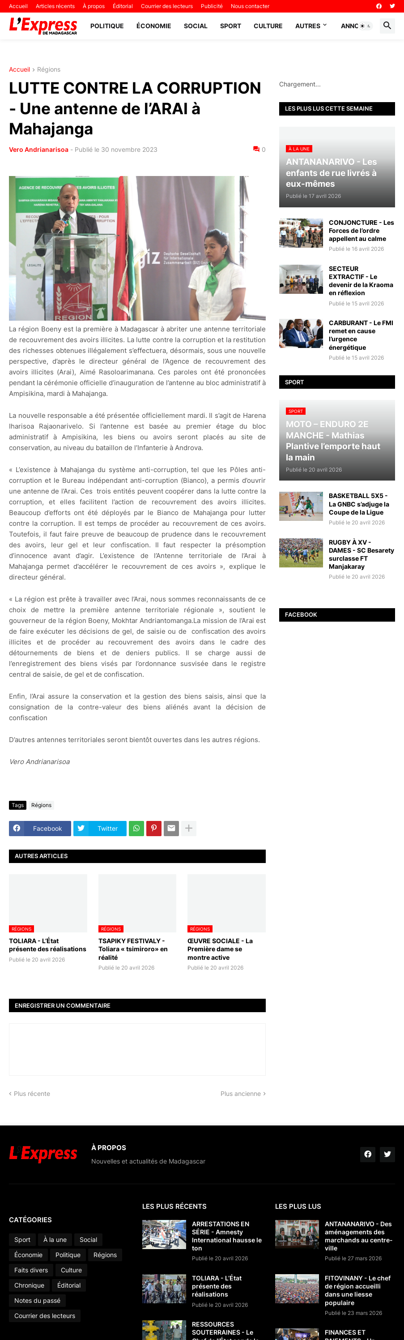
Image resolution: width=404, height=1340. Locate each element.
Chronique (29, 1285)
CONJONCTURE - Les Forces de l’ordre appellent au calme (361, 230)
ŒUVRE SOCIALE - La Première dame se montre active (220, 949)
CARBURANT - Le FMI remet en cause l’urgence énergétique (361, 335)
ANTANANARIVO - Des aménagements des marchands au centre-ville (359, 1236)
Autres (307, 26)
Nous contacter (250, 6)
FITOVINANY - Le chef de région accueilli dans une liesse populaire (358, 1290)
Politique (107, 26)
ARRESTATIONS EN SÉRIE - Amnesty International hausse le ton (227, 1236)
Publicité (212, 6)
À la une (55, 1239)
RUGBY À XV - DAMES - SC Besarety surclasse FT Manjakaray (361, 554)
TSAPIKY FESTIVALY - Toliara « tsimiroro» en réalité (133, 949)
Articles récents (55, 6)
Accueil (18, 6)
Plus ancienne (241, 1093)
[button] (365, 25)
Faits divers (31, 1270)
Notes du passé (37, 1300)
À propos (94, 6)
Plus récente (32, 1093)
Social (196, 26)
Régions (48, 69)
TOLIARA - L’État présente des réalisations (47, 945)
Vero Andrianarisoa (38, 149)
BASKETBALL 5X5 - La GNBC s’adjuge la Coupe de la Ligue (359, 503)
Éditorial (123, 6)
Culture (268, 26)
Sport (230, 26)
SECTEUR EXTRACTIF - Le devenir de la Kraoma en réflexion (361, 281)
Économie (153, 26)
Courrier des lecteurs (167, 6)
